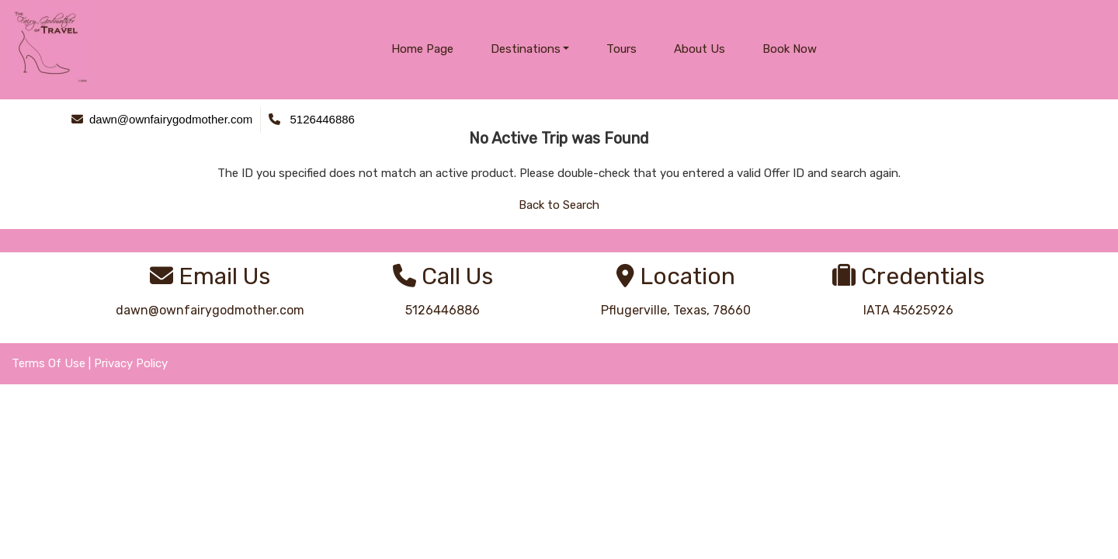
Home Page (422, 49)
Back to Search (559, 205)
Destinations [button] (526, 49)
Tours (621, 49)
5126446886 (442, 310)
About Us (699, 49)
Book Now (789, 49)
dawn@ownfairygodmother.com (210, 310)
